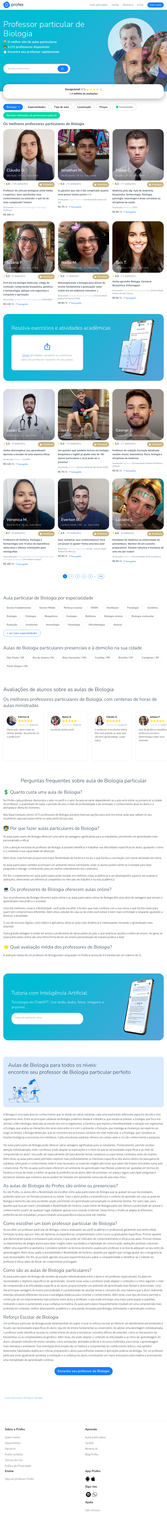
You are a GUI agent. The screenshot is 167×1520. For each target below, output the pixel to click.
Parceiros (10, 1448)
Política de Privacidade (18, 1466)
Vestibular (112, 608)
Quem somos (12, 1437)
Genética (152, 608)
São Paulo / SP (15, 657)
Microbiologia (97, 625)
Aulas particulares (99, 4)
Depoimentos (13, 1443)
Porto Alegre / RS (17, 666)
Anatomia (32, 625)
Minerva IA (128, 4)
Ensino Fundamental (19, 608)
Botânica (90, 616)
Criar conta (155, 5)
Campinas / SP (150, 657)
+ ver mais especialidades (22, 633)
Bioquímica (51, 616)
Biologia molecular (142, 616)
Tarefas (115, 4)
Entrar (140, 4)
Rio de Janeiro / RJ (43, 657)
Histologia (74, 625)
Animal (117, 625)
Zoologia (71, 616)
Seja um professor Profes (19, 1479)
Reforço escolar (73, 608)
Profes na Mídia (14, 1454)
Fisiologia (133, 608)
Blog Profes (91, 1454)
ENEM (94, 608)
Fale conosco (92, 1510)
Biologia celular (113, 616)
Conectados (123, 106)
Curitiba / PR (102, 657)
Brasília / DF (125, 657)
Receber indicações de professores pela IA (32, 115)
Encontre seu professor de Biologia (83, 1371)
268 (101, 576)
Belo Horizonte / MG (74, 657)
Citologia (30, 616)
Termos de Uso (14, 1460)
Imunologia (52, 625)
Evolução (12, 625)
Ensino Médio (47, 608)
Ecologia (12, 616)
